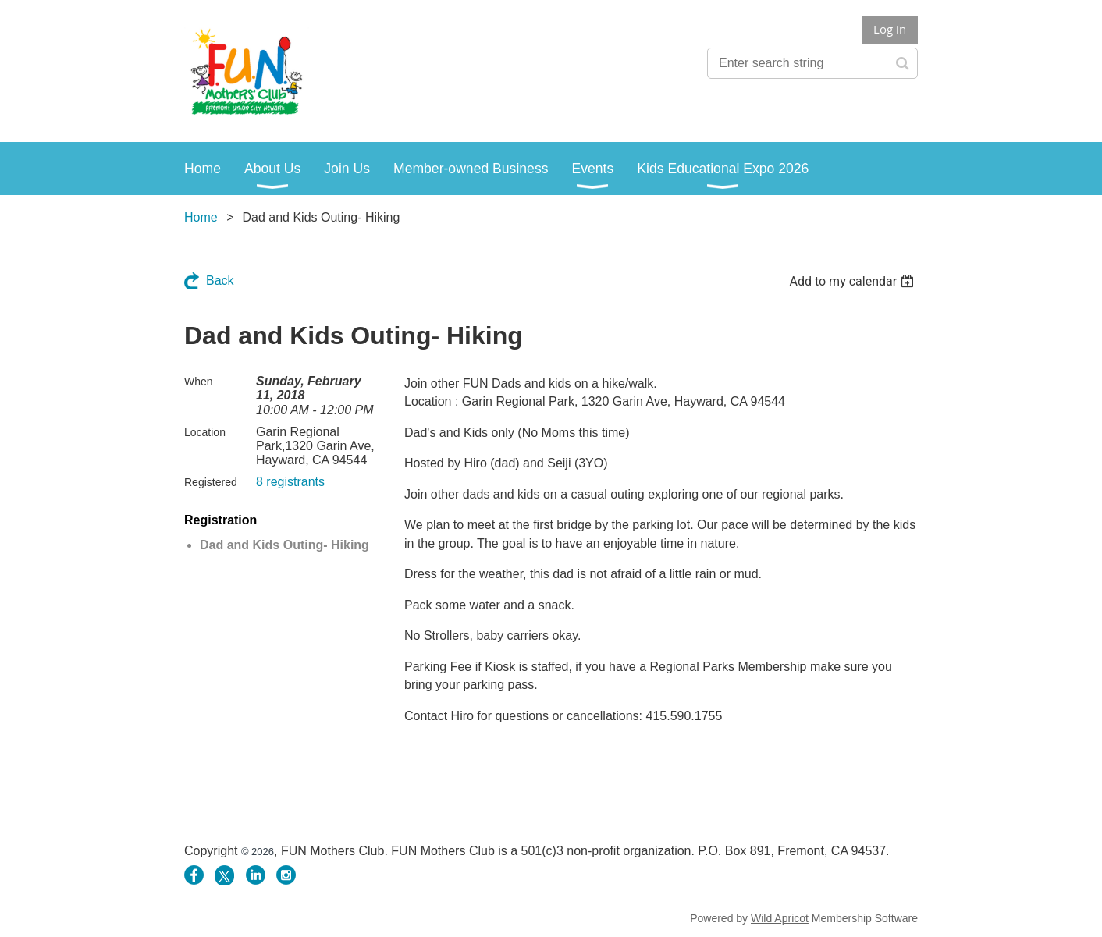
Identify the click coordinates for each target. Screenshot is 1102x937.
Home (201, 217)
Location (205, 432)
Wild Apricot (780, 918)
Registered (210, 482)
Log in (889, 29)
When (198, 381)
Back (220, 280)
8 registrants (290, 481)
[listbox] (853, 281)
